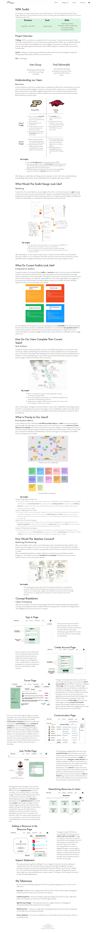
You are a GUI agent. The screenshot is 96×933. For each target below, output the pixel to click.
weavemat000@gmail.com (48, 926)
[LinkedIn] (89, 2)
